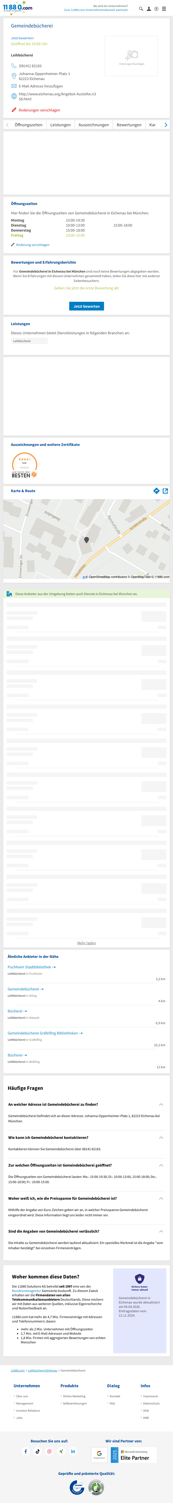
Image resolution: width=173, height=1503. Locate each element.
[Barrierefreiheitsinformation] (158, 8)
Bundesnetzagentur (26, 1290)
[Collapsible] (161, 1104)
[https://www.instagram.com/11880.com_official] (49, 1452)
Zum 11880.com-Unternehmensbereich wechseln (96, 10)
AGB (146, 1411)
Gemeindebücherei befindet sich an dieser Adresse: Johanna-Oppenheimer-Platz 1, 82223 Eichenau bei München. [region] (84, 1118)
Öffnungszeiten (28, 124)
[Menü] (166, 8)
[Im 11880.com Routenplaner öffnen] (156, 490)
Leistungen (60, 124)
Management (24, 1403)
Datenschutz (151, 1403)
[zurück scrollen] (7, 124)
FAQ (112, 1403)
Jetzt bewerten (87, 306)
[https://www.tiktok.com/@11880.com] (37, 1452)
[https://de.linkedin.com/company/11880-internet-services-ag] (73, 1452)
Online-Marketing (74, 1396)
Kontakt (115, 1396)
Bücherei (15, 1010)
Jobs (19, 1418)
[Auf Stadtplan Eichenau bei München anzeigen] (165, 490)
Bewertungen (129, 124)
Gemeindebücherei (23, 988)
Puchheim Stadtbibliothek (29, 966)
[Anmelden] (150, 8)
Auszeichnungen (94, 124)
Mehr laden (86, 942)
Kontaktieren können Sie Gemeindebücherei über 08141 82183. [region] (54, 1149)
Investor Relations (28, 1411)
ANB (146, 1418)
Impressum (150, 1396)
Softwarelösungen (75, 1403)
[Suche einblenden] (143, 8)
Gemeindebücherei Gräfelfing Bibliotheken (43, 1033)
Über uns (22, 1396)
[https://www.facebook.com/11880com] (25, 1452)
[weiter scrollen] (166, 124)
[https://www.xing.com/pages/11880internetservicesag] (61, 1452)
